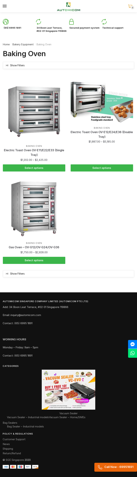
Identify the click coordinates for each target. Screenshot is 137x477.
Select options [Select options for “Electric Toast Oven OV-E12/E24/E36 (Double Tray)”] (101, 167)
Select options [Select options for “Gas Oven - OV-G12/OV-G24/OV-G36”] (34, 260)
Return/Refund (12, 453)
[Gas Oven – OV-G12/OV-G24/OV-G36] (34, 209)
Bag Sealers (10, 422)
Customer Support (14, 439)
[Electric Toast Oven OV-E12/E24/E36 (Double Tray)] (102, 103)
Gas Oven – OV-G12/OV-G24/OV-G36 (34, 247)
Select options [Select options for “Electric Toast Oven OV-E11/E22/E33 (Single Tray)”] (34, 167)
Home (6, 44)
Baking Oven (34, 146)
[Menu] (5, 6)
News (6, 444)
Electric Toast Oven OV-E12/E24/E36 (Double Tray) (102, 134)
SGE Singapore (15, 460)
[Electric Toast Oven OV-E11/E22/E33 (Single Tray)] (34, 112)
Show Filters (17, 65)
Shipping (8, 448)
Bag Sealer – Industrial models (25, 426)
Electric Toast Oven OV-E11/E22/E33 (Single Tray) (34, 152)
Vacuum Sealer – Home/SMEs (67, 417)
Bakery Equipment (23, 44)
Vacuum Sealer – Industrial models (28, 417)
